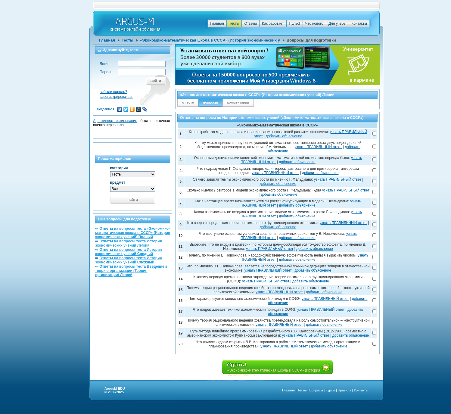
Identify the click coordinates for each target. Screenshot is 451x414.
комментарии (238, 102)
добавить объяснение (284, 136)
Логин (104, 64)
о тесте (188, 102)
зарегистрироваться (116, 97)
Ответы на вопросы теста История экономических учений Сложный (128, 260)
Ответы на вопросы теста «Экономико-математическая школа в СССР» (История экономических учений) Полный (132, 232)
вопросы (210, 102)
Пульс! (294, 23)
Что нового (314, 23)
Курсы (330, 390)
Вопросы (316, 390)
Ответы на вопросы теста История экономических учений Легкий (128, 243)
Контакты (359, 23)
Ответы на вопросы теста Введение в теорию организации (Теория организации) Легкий (131, 270)
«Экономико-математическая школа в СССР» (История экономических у (210, 40)
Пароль (106, 72)
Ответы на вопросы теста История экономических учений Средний (128, 251)
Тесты (234, 23)
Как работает (273, 23)
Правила (344, 390)
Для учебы (337, 23)
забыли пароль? (113, 92)
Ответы (250, 23)
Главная (217, 23)
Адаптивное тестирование (115, 121)
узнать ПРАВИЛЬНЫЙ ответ (318, 147)
